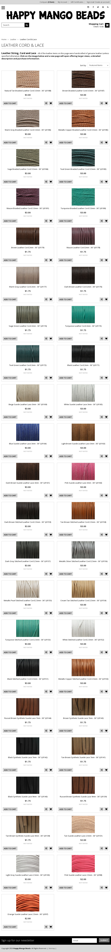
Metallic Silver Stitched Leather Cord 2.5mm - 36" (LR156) (83, 561)
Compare (47, 2)
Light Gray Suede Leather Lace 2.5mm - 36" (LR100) (28, 875)
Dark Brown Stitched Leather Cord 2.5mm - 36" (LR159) (27, 522)
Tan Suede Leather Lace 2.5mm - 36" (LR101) (83, 835)
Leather (13, 39)
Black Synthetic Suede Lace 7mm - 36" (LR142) (27, 757)
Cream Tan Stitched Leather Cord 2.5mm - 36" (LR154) (83, 600)
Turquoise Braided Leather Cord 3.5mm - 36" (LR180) (83, 208)
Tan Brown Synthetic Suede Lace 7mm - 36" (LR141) (83, 757)
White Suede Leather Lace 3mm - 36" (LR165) (83, 404)
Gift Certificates (77, 2)
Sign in (89, 2)
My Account (62, 2)
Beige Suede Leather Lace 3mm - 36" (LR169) (28, 404)
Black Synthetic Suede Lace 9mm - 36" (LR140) (27, 796)
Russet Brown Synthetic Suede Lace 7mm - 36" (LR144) (27, 718)
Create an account (102, 2)
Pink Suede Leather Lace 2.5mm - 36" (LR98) (83, 875)
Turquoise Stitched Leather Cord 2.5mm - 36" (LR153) (27, 639)
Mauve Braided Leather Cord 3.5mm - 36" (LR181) (28, 208)
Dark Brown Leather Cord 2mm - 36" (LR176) (83, 286)
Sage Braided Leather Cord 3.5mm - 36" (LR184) (28, 169)
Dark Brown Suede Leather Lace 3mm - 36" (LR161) (28, 483)
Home (4, 39)
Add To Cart (10, 103)
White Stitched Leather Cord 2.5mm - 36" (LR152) (83, 639)
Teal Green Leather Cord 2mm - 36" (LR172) (27, 365)
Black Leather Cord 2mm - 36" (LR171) (83, 365)
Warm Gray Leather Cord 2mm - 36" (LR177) (27, 286)
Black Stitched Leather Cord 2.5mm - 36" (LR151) (27, 679)
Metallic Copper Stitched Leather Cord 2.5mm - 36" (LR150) (83, 679)
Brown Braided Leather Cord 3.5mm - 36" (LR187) (83, 90)
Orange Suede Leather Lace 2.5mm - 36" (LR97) (28, 914)
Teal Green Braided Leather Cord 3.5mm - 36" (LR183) (83, 169)
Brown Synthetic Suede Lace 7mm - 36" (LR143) (83, 718)
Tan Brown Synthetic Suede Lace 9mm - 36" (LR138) (28, 835)
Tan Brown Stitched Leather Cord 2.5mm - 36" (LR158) (83, 522)
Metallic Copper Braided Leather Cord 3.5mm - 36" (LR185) (83, 130)
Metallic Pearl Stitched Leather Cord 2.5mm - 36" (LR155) (28, 600)
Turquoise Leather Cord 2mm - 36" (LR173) (83, 326)
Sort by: (83, 65)
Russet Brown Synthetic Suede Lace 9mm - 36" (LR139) (83, 796)
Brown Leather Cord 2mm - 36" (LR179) (27, 247)
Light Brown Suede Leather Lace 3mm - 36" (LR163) (83, 443)
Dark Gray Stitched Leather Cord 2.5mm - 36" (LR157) (27, 561)
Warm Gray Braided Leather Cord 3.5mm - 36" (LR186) (28, 130)
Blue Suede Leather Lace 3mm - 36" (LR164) (27, 443)
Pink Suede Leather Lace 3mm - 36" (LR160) (83, 483)
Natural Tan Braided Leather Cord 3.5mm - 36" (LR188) (28, 90)
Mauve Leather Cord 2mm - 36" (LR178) (83, 247)
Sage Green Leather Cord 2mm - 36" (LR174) (28, 326)
